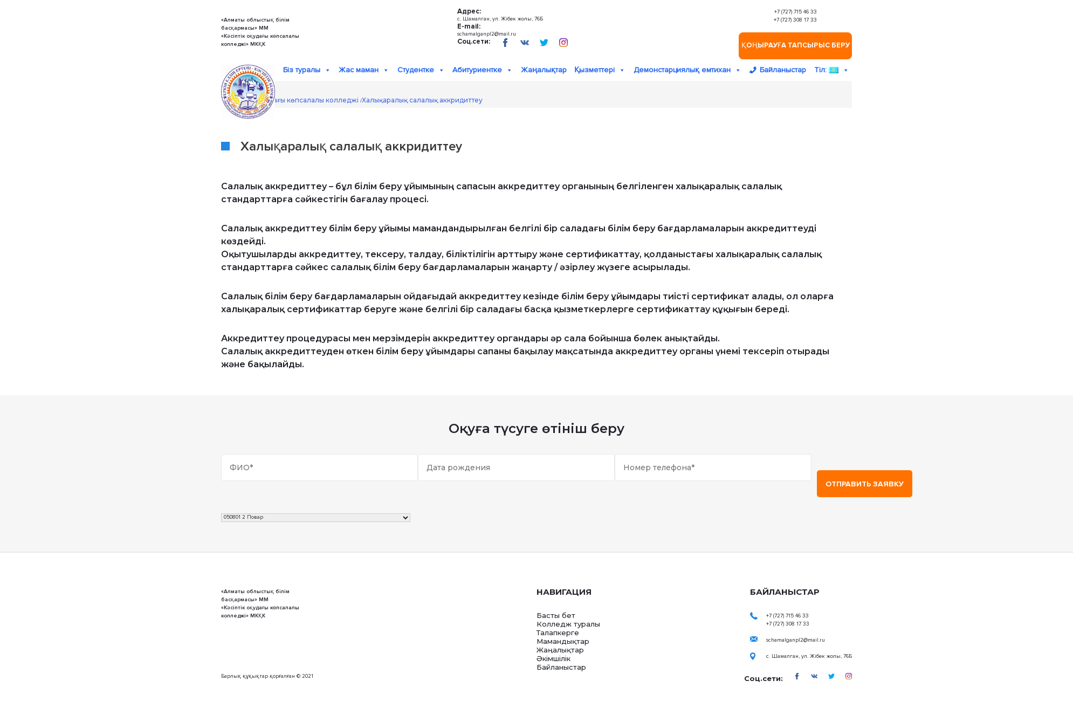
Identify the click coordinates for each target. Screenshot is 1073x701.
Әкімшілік (553, 658)
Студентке (421, 70)
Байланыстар (783, 69)
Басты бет (555, 615)
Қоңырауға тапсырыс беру (795, 45)
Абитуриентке (482, 70)
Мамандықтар (562, 641)
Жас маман (364, 70)
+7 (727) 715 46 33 (795, 12)
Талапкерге (557, 632)
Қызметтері (599, 70)
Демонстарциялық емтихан (687, 70)
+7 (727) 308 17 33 (795, 20)
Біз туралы (307, 70)
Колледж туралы (568, 624)
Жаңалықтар (544, 69)
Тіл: (831, 70)
